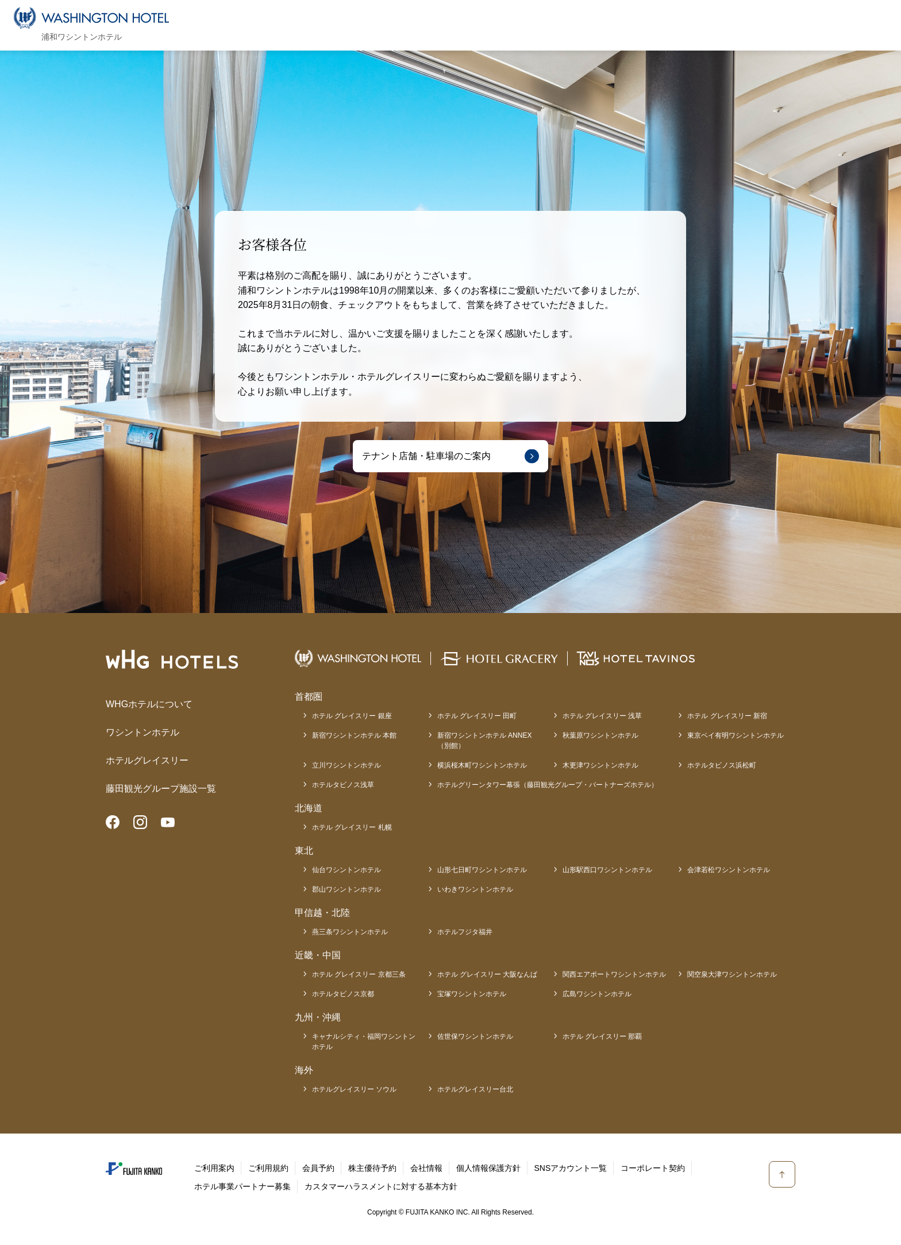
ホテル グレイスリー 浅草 (602, 716)
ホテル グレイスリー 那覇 (602, 1036)
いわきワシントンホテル (475, 889)
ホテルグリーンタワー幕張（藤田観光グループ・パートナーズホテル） (547, 785)
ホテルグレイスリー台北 (475, 1089)
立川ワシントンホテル (346, 765)
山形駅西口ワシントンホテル (607, 870)
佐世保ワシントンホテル (475, 1036)
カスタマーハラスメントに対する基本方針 (381, 1186)
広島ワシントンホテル (597, 994)
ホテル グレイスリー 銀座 (352, 716)
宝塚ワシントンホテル (471, 994)
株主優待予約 (372, 1168)
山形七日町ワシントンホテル (482, 870)
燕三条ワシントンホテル (350, 932)
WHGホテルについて (149, 704)
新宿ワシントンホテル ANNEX (484, 741)
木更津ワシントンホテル (600, 765)
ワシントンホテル (142, 732)
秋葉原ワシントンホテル (600, 735)
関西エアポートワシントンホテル (614, 974)
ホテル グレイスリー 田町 (477, 716)
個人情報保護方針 (488, 1168)
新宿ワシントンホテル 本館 (354, 735)
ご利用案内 (214, 1168)
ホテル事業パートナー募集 (242, 1186)
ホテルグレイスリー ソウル (354, 1089)
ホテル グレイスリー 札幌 (352, 827)
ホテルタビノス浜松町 (721, 765)
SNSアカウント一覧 (570, 1168)
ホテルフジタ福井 (464, 932)
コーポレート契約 (653, 1168)
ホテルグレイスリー (147, 760)
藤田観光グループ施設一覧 (161, 788)
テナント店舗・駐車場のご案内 (426, 456)
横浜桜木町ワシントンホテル (482, 765)
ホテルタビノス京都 (343, 994)
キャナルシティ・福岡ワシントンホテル (363, 1041)
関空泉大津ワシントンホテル (732, 974)
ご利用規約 (268, 1168)
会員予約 (318, 1168)
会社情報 (426, 1168)
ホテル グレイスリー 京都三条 (359, 974)
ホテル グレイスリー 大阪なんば (487, 974)
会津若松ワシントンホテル (728, 870)
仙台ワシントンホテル (346, 870)
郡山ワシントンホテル (346, 889)
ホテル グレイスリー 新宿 (727, 716)
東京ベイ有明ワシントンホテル (735, 735)
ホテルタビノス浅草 (343, 785)
